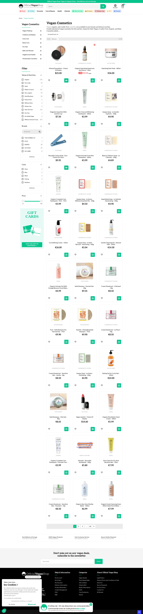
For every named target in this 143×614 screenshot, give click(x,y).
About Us (99, 582)
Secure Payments (102, 585)
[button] (53, 34)
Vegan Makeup (27, 31)
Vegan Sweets (83, 578)
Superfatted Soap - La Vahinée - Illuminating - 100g (111, 200)
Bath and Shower (28, 50)
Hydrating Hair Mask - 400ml (111, 68)
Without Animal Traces (34, 119)
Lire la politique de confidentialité (12, 598)
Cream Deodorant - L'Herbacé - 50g (111, 287)
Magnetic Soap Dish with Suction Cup (58, 112)
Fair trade (34, 83)
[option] (135, 612)
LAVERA (58, 194)
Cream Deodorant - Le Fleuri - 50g (111, 330)
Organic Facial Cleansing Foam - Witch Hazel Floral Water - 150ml (111, 505)
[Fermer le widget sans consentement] (33, 577)
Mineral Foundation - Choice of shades (58, 69)
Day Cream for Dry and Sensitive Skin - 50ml (111, 461)
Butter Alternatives (84, 587)
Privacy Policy (101, 587)
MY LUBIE (34, 151)
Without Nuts (34, 103)
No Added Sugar (34, 116)
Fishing (34, 179)
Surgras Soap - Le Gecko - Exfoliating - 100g (84, 374)
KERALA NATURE (85, 455)
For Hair (25, 47)
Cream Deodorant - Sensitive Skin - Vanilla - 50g (58, 374)
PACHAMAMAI (58, 324)
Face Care (25, 39)
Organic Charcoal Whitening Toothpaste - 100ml (84, 112)
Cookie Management (61, 590)
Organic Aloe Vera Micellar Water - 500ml (85, 505)
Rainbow (34, 182)
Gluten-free (34, 106)
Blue (34, 172)
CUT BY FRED (111, 63)
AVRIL (84, 107)
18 (90, 526)
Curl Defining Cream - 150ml (58, 243)
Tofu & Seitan (83, 582)
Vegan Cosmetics (30, 24)
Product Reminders (60, 587)
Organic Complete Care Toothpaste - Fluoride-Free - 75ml (58, 461)
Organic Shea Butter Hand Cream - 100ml (111, 418)
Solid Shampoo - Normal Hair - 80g (85, 287)
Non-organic (34, 93)
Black (34, 176)
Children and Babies (29, 35)
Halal (34, 86)
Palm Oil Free (34, 109)
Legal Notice (100, 578)
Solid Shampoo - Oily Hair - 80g (58, 418)
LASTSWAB (58, 150)
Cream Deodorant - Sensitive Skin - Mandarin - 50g (58, 505)
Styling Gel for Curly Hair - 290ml (111, 374)
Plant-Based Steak (84, 580)
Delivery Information (61, 585)
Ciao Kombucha (83, 592)
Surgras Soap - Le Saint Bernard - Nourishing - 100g (85, 243)
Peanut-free (34, 100)
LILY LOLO (34, 148)
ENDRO (34, 144)
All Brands (100, 592)
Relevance (55, 39)
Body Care (25, 43)
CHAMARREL (58, 107)
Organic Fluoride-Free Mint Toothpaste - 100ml (85, 156)
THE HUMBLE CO (34, 138)
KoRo (80, 590)
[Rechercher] (73, 6)
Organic (34, 79)
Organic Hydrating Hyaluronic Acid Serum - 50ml (85, 69)
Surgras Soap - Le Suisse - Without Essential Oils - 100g (84, 200)
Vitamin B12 (82, 585)
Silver (34, 169)
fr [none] (135, 612)
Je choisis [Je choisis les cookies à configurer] (12, 604)
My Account (58, 578)
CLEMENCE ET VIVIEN (84, 63)
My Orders (58, 580)
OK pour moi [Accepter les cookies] (32, 604)
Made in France (34, 89)
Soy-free (34, 113)
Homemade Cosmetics (29, 58)
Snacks (81, 594)
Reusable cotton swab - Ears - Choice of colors (58, 156)
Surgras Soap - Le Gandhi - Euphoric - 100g (111, 112)
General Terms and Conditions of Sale (108, 580)
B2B (56, 594)
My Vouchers (59, 582)
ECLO (34, 141)
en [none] (139, 612)
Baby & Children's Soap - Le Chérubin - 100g (111, 156)
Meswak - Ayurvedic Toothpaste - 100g (85, 461)
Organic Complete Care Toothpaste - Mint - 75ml (58, 200)
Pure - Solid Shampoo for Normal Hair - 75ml (58, 330)
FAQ (56, 592)
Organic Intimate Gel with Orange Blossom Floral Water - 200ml (58, 287)
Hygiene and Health (28, 54)
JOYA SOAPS (84, 281)
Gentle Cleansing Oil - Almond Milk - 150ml (111, 243)
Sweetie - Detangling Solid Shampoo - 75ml (84, 330)
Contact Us (100, 590)
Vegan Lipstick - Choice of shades (84, 418)
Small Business (34, 96)
